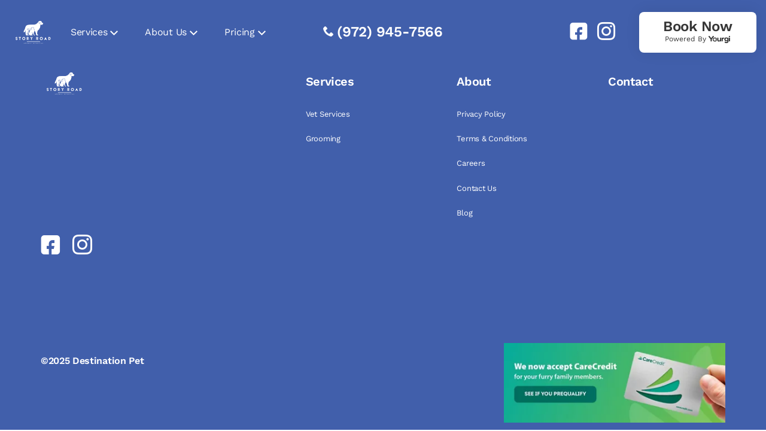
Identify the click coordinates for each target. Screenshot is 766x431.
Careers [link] (471, 163)
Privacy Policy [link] (481, 114)
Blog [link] (464, 212)
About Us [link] (165, 32)
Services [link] (89, 32)
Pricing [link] (239, 32)
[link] (574, 31)
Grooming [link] (323, 138)
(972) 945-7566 (390, 31)
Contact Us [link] (476, 188)
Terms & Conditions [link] (492, 138)
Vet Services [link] (328, 114)
